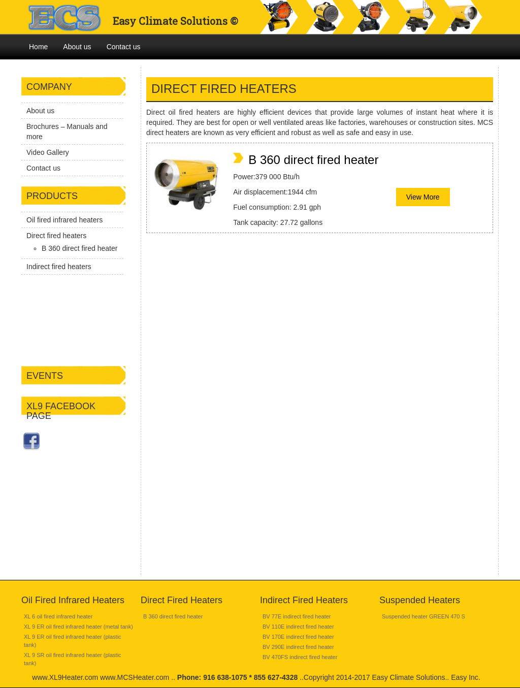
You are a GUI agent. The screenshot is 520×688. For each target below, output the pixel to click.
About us (77, 47)
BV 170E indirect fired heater (298, 637)
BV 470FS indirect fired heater (300, 657)
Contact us (124, 47)
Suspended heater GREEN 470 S (423, 616)
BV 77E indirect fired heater (297, 616)
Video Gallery (47, 152)
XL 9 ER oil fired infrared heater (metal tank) (78, 627)
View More (423, 197)
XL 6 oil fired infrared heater (58, 616)
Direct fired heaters (56, 236)
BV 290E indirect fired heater (298, 647)
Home (38, 47)
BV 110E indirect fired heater (298, 627)
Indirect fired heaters (58, 267)
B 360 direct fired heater (79, 248)
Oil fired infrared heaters (64, 220)
